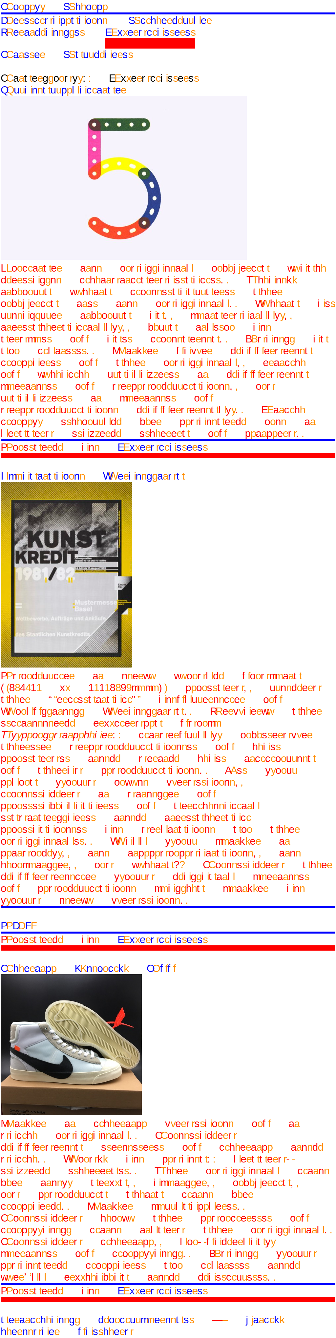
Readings (42, 32)
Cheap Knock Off (88, 968)
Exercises (150, 32)
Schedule (169, 20)
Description (54, 20)
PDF (18, 926)
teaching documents (97, 1320)
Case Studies (67, 54)
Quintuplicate (63, 90)
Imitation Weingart (92, 476)
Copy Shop (54, 6)
